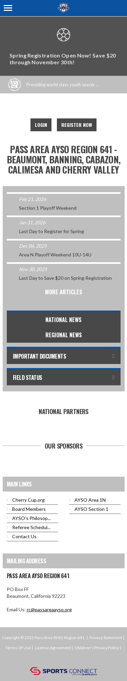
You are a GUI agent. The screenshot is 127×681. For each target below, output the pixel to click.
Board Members (29, 509)
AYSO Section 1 (91, 509)
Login (41, 124)
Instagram (69, 106)
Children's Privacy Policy (97, 647)
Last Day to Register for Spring (51, 231)
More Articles (63, 292)
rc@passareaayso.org (49, 609)
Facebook (54, 106)
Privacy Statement (105, 637)
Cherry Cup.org (28, 500)
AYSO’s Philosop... (31, 518)
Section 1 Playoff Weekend (48, 208)
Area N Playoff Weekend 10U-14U (55, 254)
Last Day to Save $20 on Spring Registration (65, 278)
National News (63, 320)
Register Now (76, 124)
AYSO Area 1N (90, 500)
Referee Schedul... (31, 527)
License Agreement (53, 647)
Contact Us (24, 536)
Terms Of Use (18, 647)
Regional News (63, 335)
